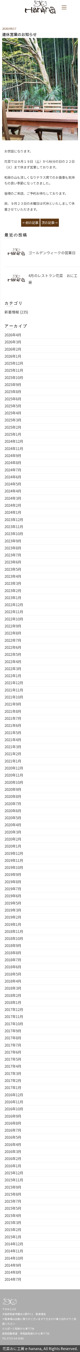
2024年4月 (12, 491)
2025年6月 (12, 398)
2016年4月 (12, 1144)
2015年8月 (12, 1194)
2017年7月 (12, 1045)
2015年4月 (12, 1215)
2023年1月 (12, 597)
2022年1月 (12, 675)
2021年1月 (12, 761)
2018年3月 (12, 988)
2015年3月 (12, 1222)
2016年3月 (12, 1151)
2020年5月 (12, 817)
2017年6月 (12, 1052)
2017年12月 (13, 1009)
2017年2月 (12, 1080)
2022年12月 (13, 604)
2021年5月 (12, 732)
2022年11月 (13, 611)
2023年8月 (12, 547)
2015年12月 (13, 1172)
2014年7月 (12, 1279)
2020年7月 (12, 803)
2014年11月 (13, 1250)
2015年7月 (12, 1201)
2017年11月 (13, 1016)
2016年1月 (12, 1165)
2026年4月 (12, 334)
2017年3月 (12, 1073)
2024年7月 (12, 469)
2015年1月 (12, 1236)
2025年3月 (12, 420)
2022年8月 (12, 633)
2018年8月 (12, 952)
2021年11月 (13, 690)
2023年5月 (12, 569)
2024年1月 (12, 512)
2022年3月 (12, 668)
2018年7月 (12, 959)
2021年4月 (12, 739)
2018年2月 (12, 995)
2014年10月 (13, 1258)
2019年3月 (12, 910)
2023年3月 (12, 583)
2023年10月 (13, 533)
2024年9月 (12, 455)
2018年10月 (13, 938)
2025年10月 (13, 377)
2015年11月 (13, 1179)
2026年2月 (12, 349)
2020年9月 (12, 789)
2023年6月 (12, 562)
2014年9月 (12, 1265)
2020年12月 (13, 768)
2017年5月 (12, 1059)
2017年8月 (12, 1037)
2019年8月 (12, 881)
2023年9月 (12, 540)
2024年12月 (13, 441)
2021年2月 (12, 753)
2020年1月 (12, 846)
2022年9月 (12, 626)
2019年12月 (13, 853)
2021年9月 (12, 704)
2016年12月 (13, 1094)
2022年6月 (12, 647)
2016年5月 (12, 1137)
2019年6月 (12, 895)
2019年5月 (12, 903)
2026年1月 (12, 356)
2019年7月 (12, 888)
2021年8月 (12, 711)
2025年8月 (12, 391)
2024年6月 (12, 476)
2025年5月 (12, 405)
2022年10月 (13, 619)
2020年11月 (13, 775)
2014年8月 (12, 1272)
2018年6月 (12, 966)
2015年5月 (12, 1208)
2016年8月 (12, 1123)
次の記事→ (50, 222)
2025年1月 (12, 434)
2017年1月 (12, 1087)
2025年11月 (13, 370)
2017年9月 (12, 1030)
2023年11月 (13, 526)
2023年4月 (12, 576)
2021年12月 (13, 682)
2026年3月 (12, 341)
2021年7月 (12, 718)
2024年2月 (12, 505)
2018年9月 (12, 945)
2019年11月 (13, 860)
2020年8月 (12, 796)
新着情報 (11, 312)
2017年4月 (12, 1066)
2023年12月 (13, 519)
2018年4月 (12, 981)
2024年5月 (12, 483)
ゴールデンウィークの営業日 (52, 252)
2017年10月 (13, 1023)
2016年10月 (13, 1108)
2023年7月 (12, 555)
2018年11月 (13, 931)
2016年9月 (12, 1116)
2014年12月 (13, 1243)
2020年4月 (12, 824)
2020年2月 (12, 839)
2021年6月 (12, 725)
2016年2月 (12, 1158)
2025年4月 (12, 412)
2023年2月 (12, 590)
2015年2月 (12, 1229)
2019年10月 (13, 867)
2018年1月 (12, 1002)
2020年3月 (12, 832)
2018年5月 (12, 974)
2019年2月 (12, 917)
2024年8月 (12, 462)
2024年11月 (13, 448)
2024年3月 (12, 498)
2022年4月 (12, 661)
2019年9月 (12, 874)
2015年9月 (12, 1187)
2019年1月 (12, 924)
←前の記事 (30, 222)
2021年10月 (13, 697)
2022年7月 (12, 640)
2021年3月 (12, 746)
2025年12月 (13, 363)
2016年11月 (13, 1101)
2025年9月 (12, 384)
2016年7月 (12, 1130)
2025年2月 (12, 427)
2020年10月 (13, 782)
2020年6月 (12, 810)
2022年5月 (12, 654)
